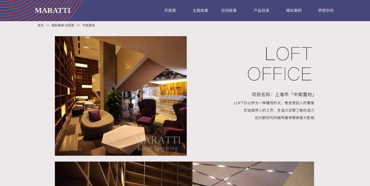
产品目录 (261, 10)
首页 (41, 25)
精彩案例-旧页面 (63, 25)
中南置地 (88, 25)
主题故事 (200, 10)
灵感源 (170, 10)
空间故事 (229, 10)
